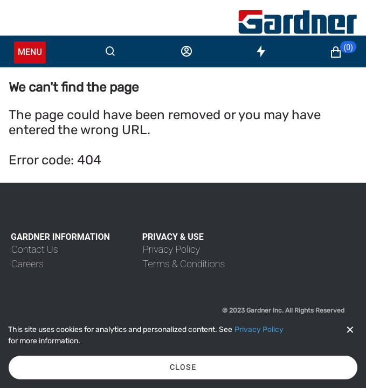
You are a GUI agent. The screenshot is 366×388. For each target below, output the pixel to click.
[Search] (110, 51)
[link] (35, 249)
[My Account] (297, 22)
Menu (30, 52)
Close (183, 367)
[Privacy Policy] (259, 330)
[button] (343, 52)
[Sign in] (186, 51)
